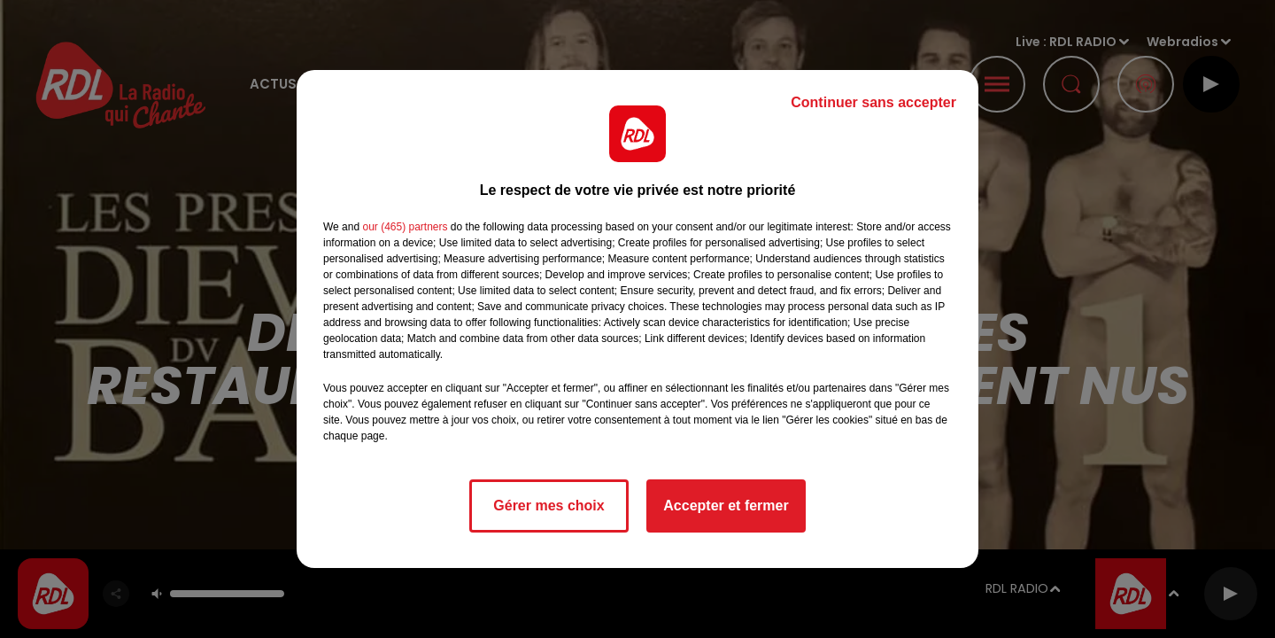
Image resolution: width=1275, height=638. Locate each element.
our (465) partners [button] (404, 227)
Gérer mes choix (548, 505)
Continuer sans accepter (873, 102)
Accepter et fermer (725, 505)
